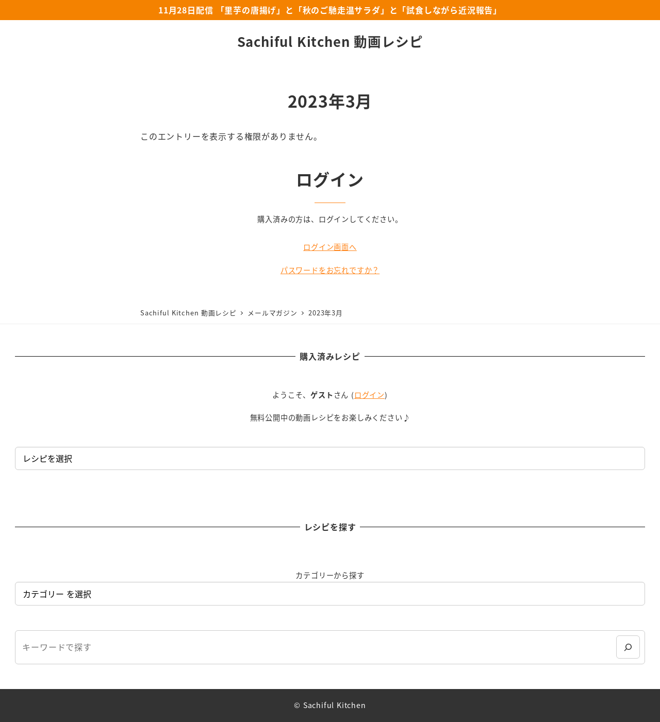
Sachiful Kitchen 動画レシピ (330, 41)
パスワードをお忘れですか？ (330, 270)
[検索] (627, 647)
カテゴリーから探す (329, 575)
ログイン (369, 395)
